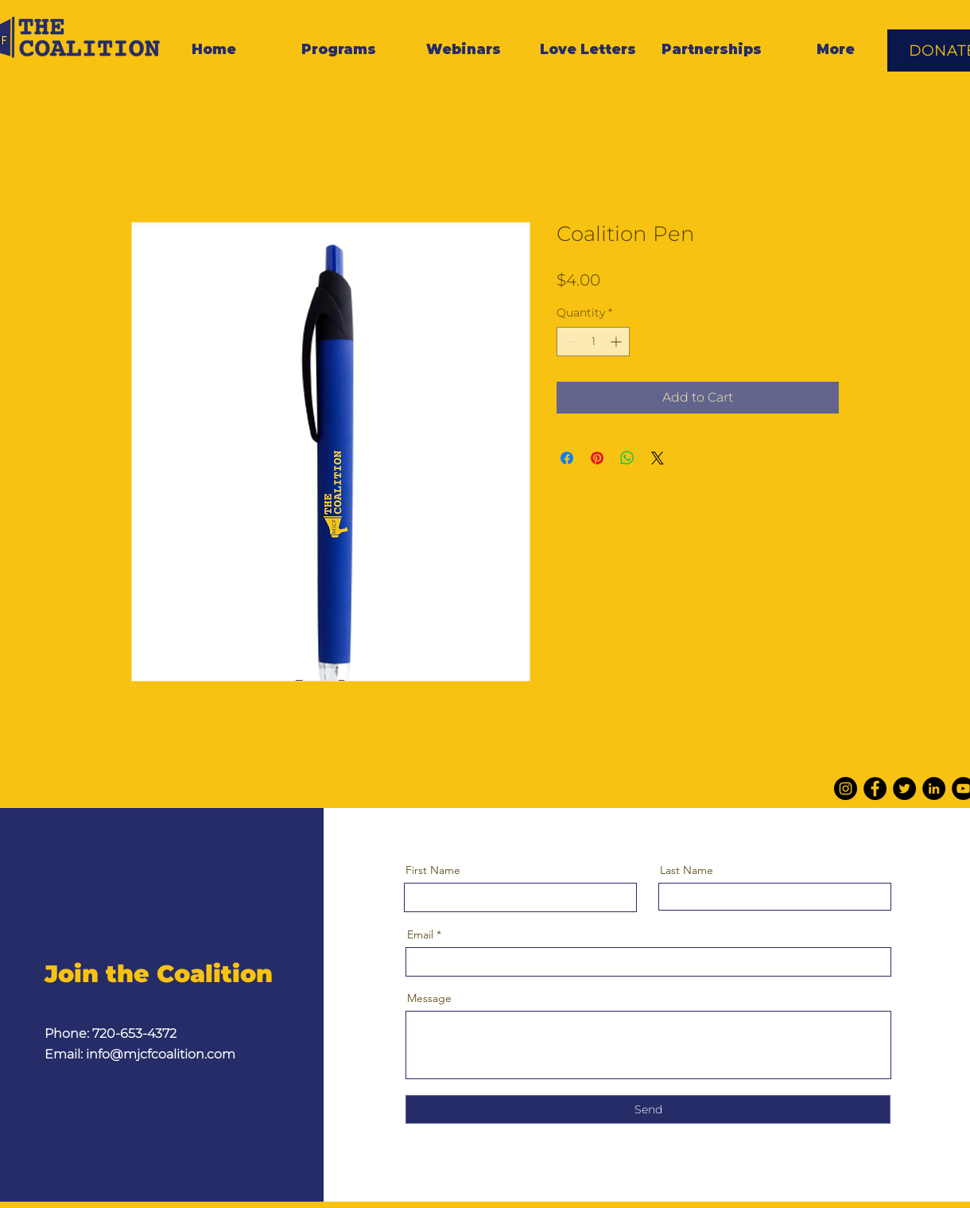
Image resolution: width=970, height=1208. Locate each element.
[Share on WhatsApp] (627, 458)
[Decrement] (569, 341)
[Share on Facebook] (566, 458)
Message (429, 998)
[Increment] (617, 341)
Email (420, 934)
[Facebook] (875, 788)
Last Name (686, 870)
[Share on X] (657, 458)
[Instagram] (845, 788)
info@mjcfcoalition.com (160, 1054)
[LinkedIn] (933, 788)
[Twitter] (904, 788)
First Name (432, 870)
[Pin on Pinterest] (597, 458)
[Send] (647, 1109)
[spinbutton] (593, 341)
